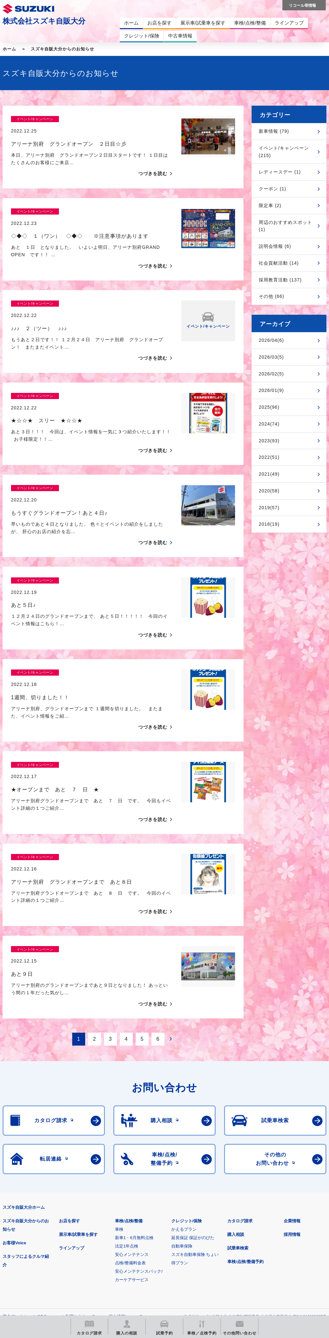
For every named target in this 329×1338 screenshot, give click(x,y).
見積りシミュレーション (117, 1235)
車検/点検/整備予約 (245, 1148)
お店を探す (69, 1108)
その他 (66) (271, 296)
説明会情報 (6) (275, 246)
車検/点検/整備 (128, 1108)
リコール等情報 (278, 1235)
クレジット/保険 (186, 1108)
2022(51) (269, 457)
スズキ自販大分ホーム (24, 1094)
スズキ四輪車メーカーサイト (36, 1235)
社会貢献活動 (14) (279, 263)
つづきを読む (152, 162)
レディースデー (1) (280, 171)
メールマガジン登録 (198, 1235)
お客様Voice (14, 1130)
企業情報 (292, 1108)
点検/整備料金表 (130, 1150)
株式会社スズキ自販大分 (44, 21)
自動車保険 (181, 1133)
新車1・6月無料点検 (134, 1124)
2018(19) (269, 524)
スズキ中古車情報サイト (36, 1268)
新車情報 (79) (274, 131)
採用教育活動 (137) (280, 279)
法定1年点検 (126, 1133)
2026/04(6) (271, 340)
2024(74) (269, 424)
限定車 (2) (270, 205)
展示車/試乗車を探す (78, 1121)
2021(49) (269, 474)
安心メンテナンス (132, 1141)
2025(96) (269, 407)
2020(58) (269, 490)
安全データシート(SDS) (25, 1203)
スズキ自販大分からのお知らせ (62, 49)
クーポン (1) (272, 188)
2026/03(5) (271, 357)
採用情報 (292, 1121)
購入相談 (235, 1121)
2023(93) (269, 440)
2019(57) (269, 507)
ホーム (9, 49)
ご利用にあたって (78, 1203)
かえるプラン (184, 1116)
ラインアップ (71, 1135)
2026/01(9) (271, 390)
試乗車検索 (237, 1135)
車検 (119, 1116)
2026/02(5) (271, 373)
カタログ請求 (240, 1108)
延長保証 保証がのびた (193, 1124)
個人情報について (125, 1203)
